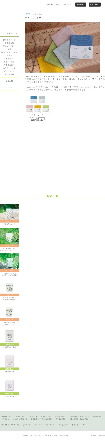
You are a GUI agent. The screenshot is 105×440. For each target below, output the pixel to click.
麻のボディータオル (9, 52)
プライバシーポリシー (50, 435)
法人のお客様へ (35, 435)
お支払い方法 (27, 425)
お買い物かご (94, 4)
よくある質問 (63, 425)
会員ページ (80, 4)
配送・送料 (38, 425)
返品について (49, 425)
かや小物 (74, 416)
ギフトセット (9, 71)
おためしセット (9, 68)
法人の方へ (67, 4)
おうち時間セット (21, 419)
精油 (9, 49)
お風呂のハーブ (9, 40)
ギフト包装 (9, 74)
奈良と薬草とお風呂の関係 (79, 419)
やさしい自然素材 (46, 419)
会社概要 (25, 435)
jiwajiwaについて (53, 4)
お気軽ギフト (97, 416)
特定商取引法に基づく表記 (11, 425)
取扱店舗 (9, 81)
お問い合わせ (64, 435)
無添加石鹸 (9, 43)
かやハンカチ (9, 62)
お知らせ (75, 425)
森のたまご (9, 55)
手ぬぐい (64, 416)
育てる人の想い (61, 419)
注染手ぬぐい (9, 59)
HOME (27, 14)
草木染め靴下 (9, 65)
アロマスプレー (9, 46)
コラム (9, 87)
